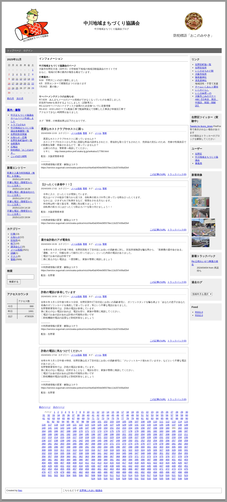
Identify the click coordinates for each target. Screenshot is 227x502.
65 (63, 418)
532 (143, 478)
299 (136, 447)
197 (99, 434)
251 (136, 440)
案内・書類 (13, 109)
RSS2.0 (199, 315)
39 (83, 415)
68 (78, 418)
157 (149, 428)
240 (68, 440)
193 (74, 434)
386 (81, 459)
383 (62, 459)
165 (50, 431)
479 (62, 472)
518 (155, 475)
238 (56, 440)
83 (152, 418)
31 (44, 415)
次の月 (19, 98)
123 (87, 424)
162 (180, 428)
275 (136, 443)
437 (99, 466)
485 (99, 472)
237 (50, 440)
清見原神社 (201, 80)
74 (108, 418)
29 (182, 412)
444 (143, 466)
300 (143, 447)
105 (124, 421)
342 (105, 453)
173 (99, 431)
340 (93, 453)
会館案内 (15, 143)
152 (118, 428)
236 (43, 440)
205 (149, 434)
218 (81, 437)
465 (124, 469)
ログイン (28, 50)
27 (172, 412)
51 (142, 415)
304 (167, 447)
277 (149, 443)
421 (149, 462)
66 (68, 418)
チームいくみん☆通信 (206, 86)
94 (63, 421)
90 (187, 418)
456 (68, 469)
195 (87, 434)
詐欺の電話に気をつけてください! (61, 350)
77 (122, 418)
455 (62, 469)
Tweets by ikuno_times (201, 126)
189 (50, 434)
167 (62, 431)
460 (93, 469)
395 (136, 459)
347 (136, 453)
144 (68, 428)
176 (118, 431)
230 (155, 437)
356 (43, 456)
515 (136, 475)
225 (124, 437)
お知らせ (15, 237)
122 (81, 424)
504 (68, 475)
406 (56, 462)
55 (162, 415)
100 (93, 421)
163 (186, 428)
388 (93, 459)
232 (167, 437)
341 (99, 453)
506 (81, 475)
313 (74, 450)
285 (50, 447)
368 (118, 456)
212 (43, 437)
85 (162, 418)
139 (186, 424)
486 (105, 472)
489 (124, 472)
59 (182, 415)
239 (62, 440)
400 (167, 459)
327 (161, 450)
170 (81, 431)
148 (93, 428)
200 (118, 434)
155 (136, 428)
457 (74, 469)
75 (113, 418)
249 (124, 440)
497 (174, 472)
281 (174, 443)
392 (118, 459)
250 (130, 440)
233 (174, 437)
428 (43, 466)
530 (130, 478)
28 (177, 412)
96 (73, 421)
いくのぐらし (202, 90)
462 (105, 469)
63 (53, 418)
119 (62, 424)
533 (149, 478)
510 (105, 475)
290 (81, 447)
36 (68, 415)
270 (105, 443)
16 (118, 412)
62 (48, 418)
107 (136, 421)
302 (155, 447)
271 (112, 443)
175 (112, 431)
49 (132, 415)
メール (98, 133)
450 (180, 466)
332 (43, 453)
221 (99, 437)
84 (157, 418)
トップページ (14, 50)
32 (48, 415)
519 (161, 475)
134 (155, 424)
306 (180, 447)
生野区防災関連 (19, 134)
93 (58, 421)
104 (118, 421)
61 (44, 418)
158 (155, 428)
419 (136, 462)
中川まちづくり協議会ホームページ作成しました (22, 118)
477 (50, 472)
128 (118, 424)
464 (118, 469)
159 (161, 428)
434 (81, 466)
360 (68, 456)
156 (143, 428)
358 (56, 456)
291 (87, 447)
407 (62, 462)
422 (155, 462)
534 (155, 478)
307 (186, 447)
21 (142, 412)
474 (180, 469)
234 (180, 437)
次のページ (59, 407)
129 (124, 424)
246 (105, 440)
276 (143, 443)
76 (118, 418)
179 (136, 431)
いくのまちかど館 (204, 71)
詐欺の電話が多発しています (58, 292)
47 (122, 415)
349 (149, 453)
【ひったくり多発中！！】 (57, 184)
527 (112, 478)
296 (118, 447)
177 (124, 431)
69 (83, 418)
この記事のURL (158, 174)
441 (124, 466)
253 (149, 440)
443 (136, 466)
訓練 (13, 253)
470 (155, 469)
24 (157, 412)
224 (118, 437)
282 (180, 443)
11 (93, 412)
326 (155, 450)
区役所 (14, 240)
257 (174, 440)
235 (186, 437)
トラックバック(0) (176, 174)
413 (99, 462)
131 (136, 424)
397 (149, 459)
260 (43, 443)
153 (124, 428)
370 (130, 456)
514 (130, 475)
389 (99, 459)
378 (180, 456)
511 (112, 475)
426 (180, 462)
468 (143, 469)
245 (99, 440)
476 (43, 472)
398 (155, 459)
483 (87, 472)
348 (143, 453)
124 (93, 424)
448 (167, 466)
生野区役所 (201, 67)
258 (180, 440)
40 (88, 415)
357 (50, 456)
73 (103, 418)
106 (130, 421)
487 (112, 472)
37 (73, 415)
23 (152, 412)
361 (74, 456)
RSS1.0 (199, 312)
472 (167, 469)
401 (174, 459)
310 (56, 450)
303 (161, 447)
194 (81, 434)
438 (105, 466)
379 (186, 456)
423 (161, 462)
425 (174, 462)
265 (74, 443)
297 (124, 447)
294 (105, 447)
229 (149, 437)
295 (112, 447)
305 (174, 447)
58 (177, 415)
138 (180, 424)
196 (93, 434)
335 (62, 453)
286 (56, 447)
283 (186, 443)
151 (112, 428)
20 (137, 412)
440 (118, 466)
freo (20, 490)
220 (93, 437)
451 (186, 466)
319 (112, 450)
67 (73, 418)
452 (43, 469)
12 (98, 412)
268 (93, 443)
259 (186, 440)
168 (68, 431)
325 (149, 450)
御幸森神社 (201, 77)
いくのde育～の (203, 93)
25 (162, 412)
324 (143, 450)
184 (167, 431)
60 (187, 415)
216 (68, 437)
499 (186, 472)
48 (127, 415)
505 (74, 475)
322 (130, 450)
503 (62, 475)
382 (56, 459)
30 (187, 412)
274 (130, 443)
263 (62, 443)
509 (99, 475)
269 (99, 443)
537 (174, 478)
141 (50, 428)
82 (147, 418)
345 (124, 453)
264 (68, 443)
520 (167, 475)
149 (99, 428)
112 (167, 421)
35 (63, 415)
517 (149, 475)
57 (172, 415)
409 (74, 462)
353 (174, 453)
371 (136, 456)
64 (58, 418)
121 (74, 424)
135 (161, 424)
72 (98, 418)
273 (124, 443)
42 (98, 415)
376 (167, 456)
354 (180, 453)
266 (81, 443)
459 (87, 469)
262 (56, 443)
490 (130, 472)
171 (87, 431)
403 (186, 459)
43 (103, 415)
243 (87, 440)
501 (50, 475)
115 (186, 421)
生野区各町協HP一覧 (21, 140)
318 (105, 450)
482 (81, 472)
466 (130, 469)
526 (105, 478)
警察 (13, 259)
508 (93, 475)
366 (105, 456)
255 (161, 440)
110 (155, 421)
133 (149, 424)
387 (87, 459)
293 (99, 447)
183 (161, 431)
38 (78, 415)
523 (186, 475)
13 (103, 412)
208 (167, 434)
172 (93, 431)
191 (62, 434)
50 (137, 415)
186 (180, 431)
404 (43, 462)
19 (132, 412)
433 (74, 466)
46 (118, 415)
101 (99, 421)
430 (56, 466)
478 (56, 472)
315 (87, 450)
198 (105, 434)
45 (113, 415)
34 (58, 415)
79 (132, 418)
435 (87, 466)
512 (118, 475)
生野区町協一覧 (203, 64)
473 (174, 469)
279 (161, 443)
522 (180, 475)
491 (136, 472)
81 (142, 418)
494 (155, 472)
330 (180, 450)
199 (112, 434)
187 (186, 431)
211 (186, 434)
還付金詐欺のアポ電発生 (55, 239)
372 (143, 456)
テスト (14, 256)
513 (124, 475)
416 (118, 462)
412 (93, 462)
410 (81, 462)
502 (56, 475)
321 (124, 450)
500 (43, 475)
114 (180, 421)
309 (50, 450)
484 (93, 472)
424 (167, 462)
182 (155, 431)
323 (136, 450)
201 (124, 434)
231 (161, 437)
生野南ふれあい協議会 (91, 490)
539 (186, 478)
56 (167, 415)
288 (68, 447)
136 (167, 424)
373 (149, 456)
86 (167, 418)
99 (87, 421)
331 (186, 450)
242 (81, 440)
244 (93, 440)
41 (93, 415)
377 (174, 456)
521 (174, 475)
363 (87, 456)
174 (105, 431)
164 (43, 431)
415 (112, 462)
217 (74, 437)
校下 (13, 243)
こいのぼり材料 (19, 156)
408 (68, 462)
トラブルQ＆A (18, 124)
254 (155, 440)
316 (93, 450)
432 (68, 466)
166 (56, 431)
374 (155, 456)
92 (53, 421)
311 (62, 450)
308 (43, 450)
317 (99, 450)
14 (108, 412)
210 (180, 434)
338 (81, 453)
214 (56, 437)
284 (43, 447)
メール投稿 (16, 250)
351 (161, 453)
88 (177, 418)
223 (112, 437)
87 (172, 418)
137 (174, 424)
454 (56, 469)
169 (74, 431)
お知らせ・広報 (19, 137)
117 (50, 424)
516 (143, 475)
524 (93, 478)
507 (87, 475)
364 (93, 456)
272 (118, 443)
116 (43, 424)
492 (143, 472)
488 (118, 472)
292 (93, 447)
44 (108, 415)
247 (112, 440)
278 (155, 443)
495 (161, 472)
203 (136, 434)
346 (130, 453)
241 (74, 440)
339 (87, 453)
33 (53, 415)
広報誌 (14, 146)
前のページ (45, 407)
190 (56, 434)
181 (149, 431)
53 (152, 415)
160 (167, 428)
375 (161, 456)
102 (105, 421)
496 (167, 472)
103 (112, 421)
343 (112, 453)
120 (68, 424)
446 (155, 466)
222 (105, 437)
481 (74, 472)
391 (112, 459)
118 (56, 424)
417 (124, 462)
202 (130, 434)
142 (56, 428)
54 (157, 415)
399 (161, 459)
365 (99, 456)
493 (149, 472)
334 (56, 453)
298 (130, 447)
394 (130, 459)
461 (99, 469)
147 (87, 428)
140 (43, 428)
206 (155, 434)
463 (112, 469)
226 (130, 437)
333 (50, 453)
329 (174, 450)
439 (112, 466)
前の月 (10, 98)
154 (130, 428)
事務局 (198, 163)
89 (182, 418)
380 (43, 459)
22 (147, 412)
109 (149, 421)
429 (50, 466)
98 (82, 421)
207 (161, 434)
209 (174, 434)
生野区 (198, 153)
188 (43, 434)
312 (68, 450)
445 (149, 466)
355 (186, 453)
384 (68, 459)
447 (161, 466)
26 (167, 412)
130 (130, 424)
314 (81, 450)
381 (50, 459)
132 (143, 424)
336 (68, 453)
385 (74, 459)
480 (68, 472)
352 (167, 453)
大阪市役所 (201, 74)
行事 (13, 234)
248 (118, 440)
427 (186, 462)
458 (81, 469)
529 (124, 478)
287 (62, 447)
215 (62, 437)
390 (105, 459)
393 (124, 459)
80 (137, 418)
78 (127, 418)
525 (99, 478)
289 (74, 447)
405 (50, 462)
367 (112, 456)
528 (118, 478)
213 (50, 437)
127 (112, 424)
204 (143, 434)
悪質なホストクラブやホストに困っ (62, 128)
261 (50, 443)
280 (167, 443)
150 (105, 428)
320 (118, 450)
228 (143, 437)
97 (77, 421)
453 (50, 469)
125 (99, 424)
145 (74, 428)
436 (93, 466)
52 (147, 415)
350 (155, 453)
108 (143, 421)
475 (186, 469)
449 (174, 466)
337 (74, 453)
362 (81, 456)
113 (174, 421)
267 (87, 443)
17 (122, 412)
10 (88, 412)
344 (118, 453)
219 (87, 437)
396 (143, 459)
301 (149, 447)
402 (180, 459)
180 (143, 431)
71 (93, 418)
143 (62, 428)
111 (161, 421)
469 (149, 469)
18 (127, 412)
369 (124, 456)
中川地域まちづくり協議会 (112, 23)
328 (167, 450)
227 (136, 437)
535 (161, 478)
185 (174, 431)
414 (105, 462)
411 (87, 462)
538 (180, 478)
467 (136, 469)
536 (167, 478)
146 (81, 428)
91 (48, 421)
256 (167, 440)
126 (105, 424)
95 (68, 421)
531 (136, 478)
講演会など (16, 246)
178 (130, 431)
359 (62, 456)
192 (68, 434)
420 (143, 462)
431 (62, 466)
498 (180, 472)
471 (161, 469)
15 (113, 412)
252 (143, 440)
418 (130, 462)
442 (130, 466)
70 (88, 418)
